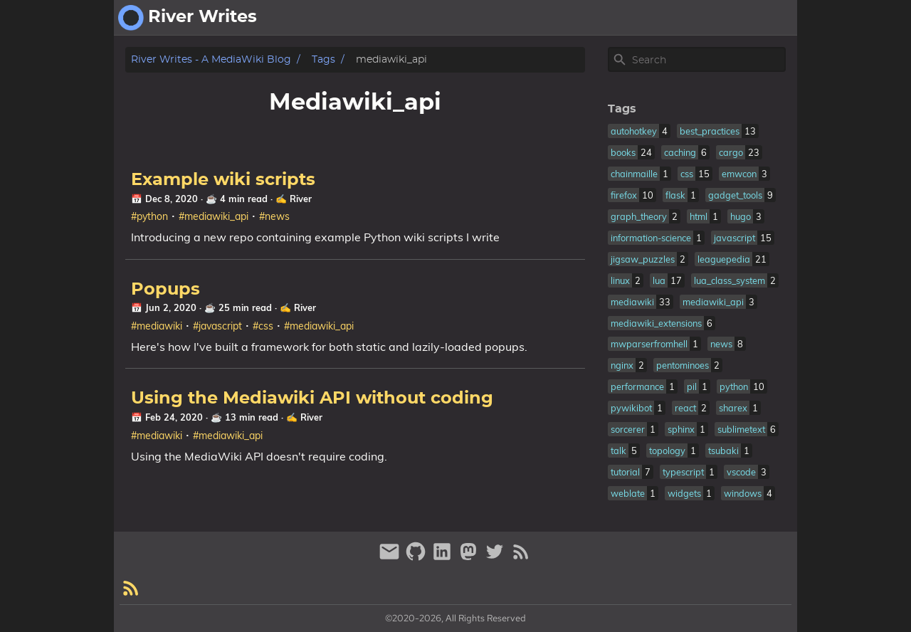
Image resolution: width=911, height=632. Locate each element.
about (717, 17)
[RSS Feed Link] (521, 558)
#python (149, 216)
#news (274, 216)
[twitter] (496, 558)
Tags (323, 59)
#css (263, 326)
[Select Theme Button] (677, 18)
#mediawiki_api (213, 216)
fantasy (769, 17)
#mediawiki (156, 326)
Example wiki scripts (223, 180)
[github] (417, 558)
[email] (391, 558)
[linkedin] (444, 558)
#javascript (217, 326)
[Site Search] (707, 59)
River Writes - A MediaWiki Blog (211, 59)
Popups (165, 289)
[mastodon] (470, 558)
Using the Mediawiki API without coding (312, 398)
